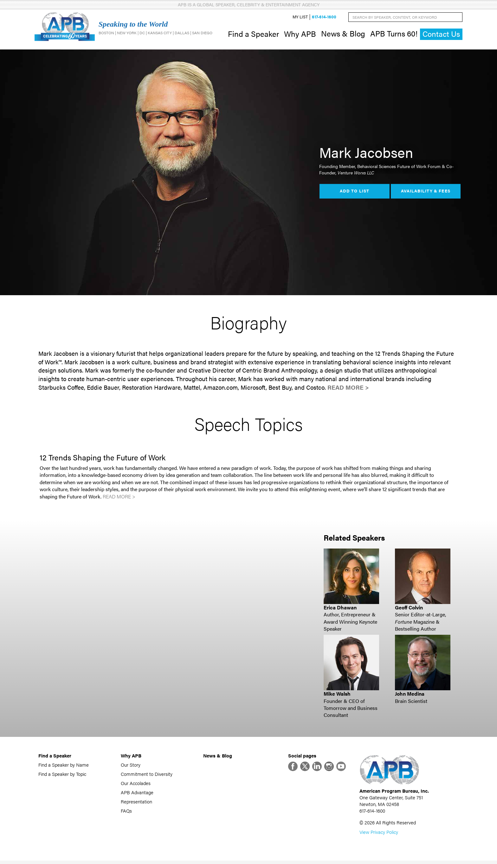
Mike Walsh (337, 695)
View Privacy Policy (378, 835)
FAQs (126, 812)
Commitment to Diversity (146, 775)
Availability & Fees (425, 193)
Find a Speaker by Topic (62, 775)
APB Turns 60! (393, 34)
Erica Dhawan (340, 609)
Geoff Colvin (409, 609)
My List (300, 18)
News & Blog (343, 34)
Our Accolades (136, 784)
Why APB (300, 34)
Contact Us (441, 34)
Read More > (348, 389)
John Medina (409, 695)
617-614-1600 (324, 18)
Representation (136, 803)
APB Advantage (137, 793)
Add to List (354, 193)
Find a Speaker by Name (63, 766)
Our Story (130, 766)
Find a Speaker (253, 34)
